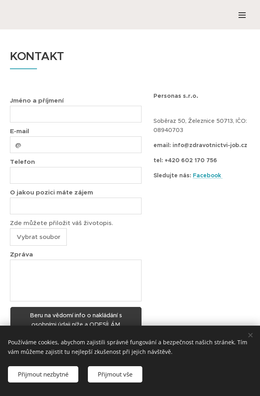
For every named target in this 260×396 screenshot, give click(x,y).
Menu (242, 15)
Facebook (208, 175)
